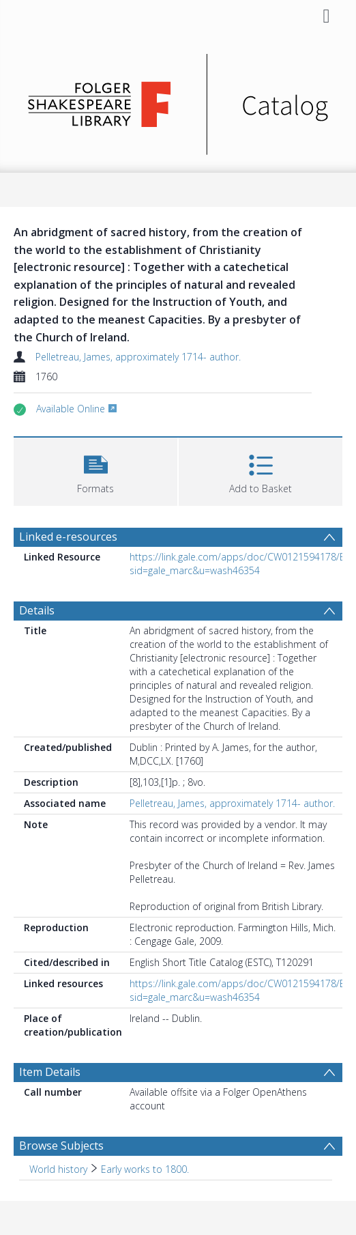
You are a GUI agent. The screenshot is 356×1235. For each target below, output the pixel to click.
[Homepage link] (178, 101)
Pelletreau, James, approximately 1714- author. (138, 356)
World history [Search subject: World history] (58, 1169)
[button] (95, 470)
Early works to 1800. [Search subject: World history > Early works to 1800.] (145, 1169)
